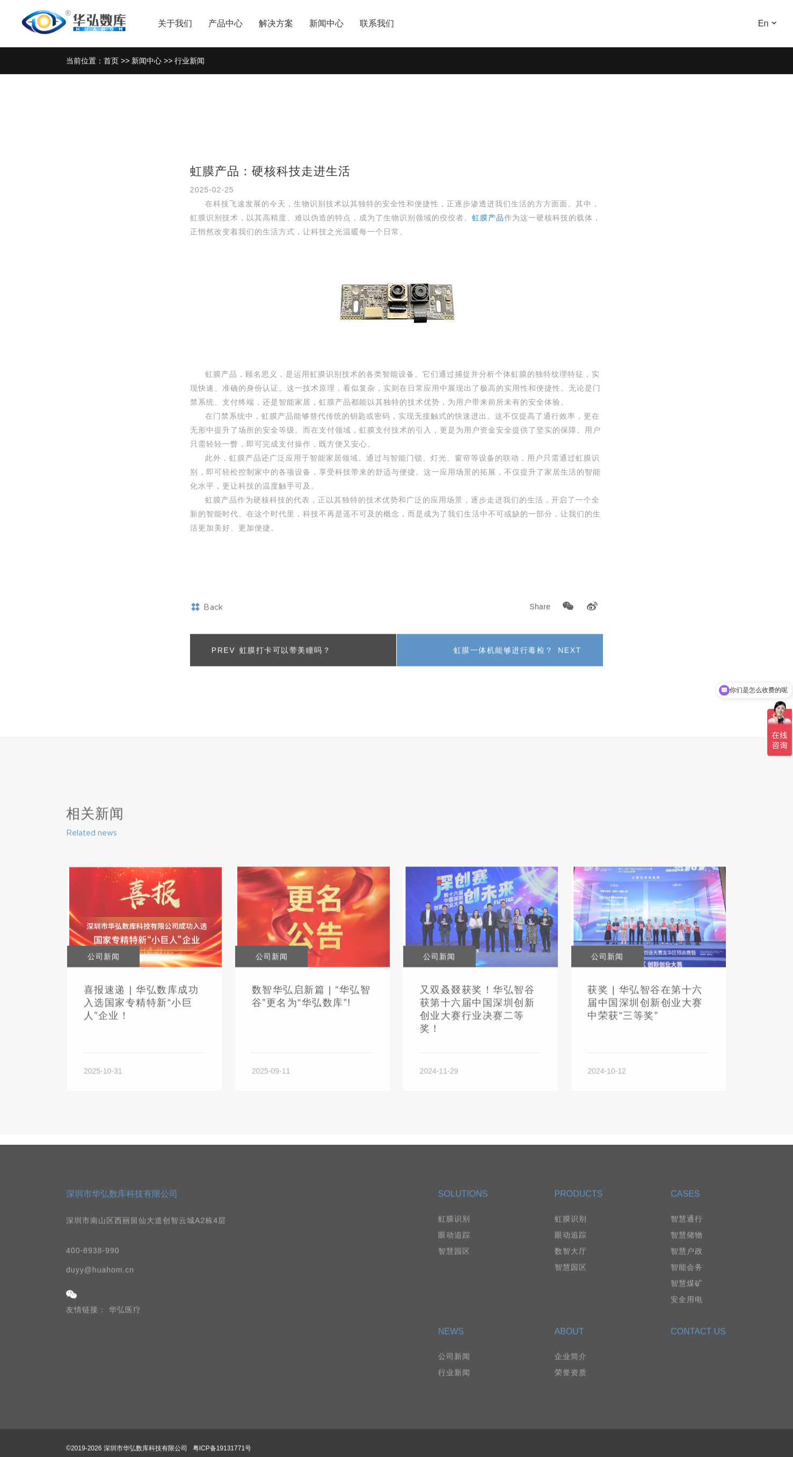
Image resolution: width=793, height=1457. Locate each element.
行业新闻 (189, 60)
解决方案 (276, 23)
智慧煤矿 (687, 1295)
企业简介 (571, 1368)
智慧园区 (454, 1263)
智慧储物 (687, 1247)
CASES (685, 1205)
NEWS (451, 1343)
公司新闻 (454, 1368)
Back (206, 619)
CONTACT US (698, 1343)
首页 (111, 60)
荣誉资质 (571, 1384)
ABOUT (569, 1343)
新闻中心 (326, 23)
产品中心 (225, 23)
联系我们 (377, 23)
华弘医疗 (125, 1321)
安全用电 (687, 1311)
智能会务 (687, 1279)
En (772, 23)
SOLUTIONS (463, 1205)
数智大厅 (571, 1263)
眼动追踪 (454, 1247)
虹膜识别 (454, 1230)
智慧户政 (687, 1263)
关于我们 (175, 23)
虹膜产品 (488, 217)
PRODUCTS (579, 1205)
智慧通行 (687, 1230)
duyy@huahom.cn (100, 1281)
